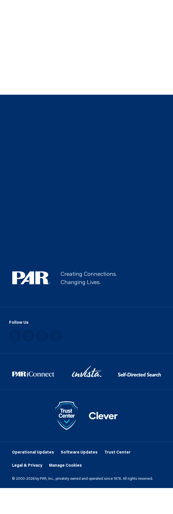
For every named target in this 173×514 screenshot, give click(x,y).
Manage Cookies (65, 465)
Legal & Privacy (27, 465)
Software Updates (79, 452)
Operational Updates (33, 452)
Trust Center (117, 452)
